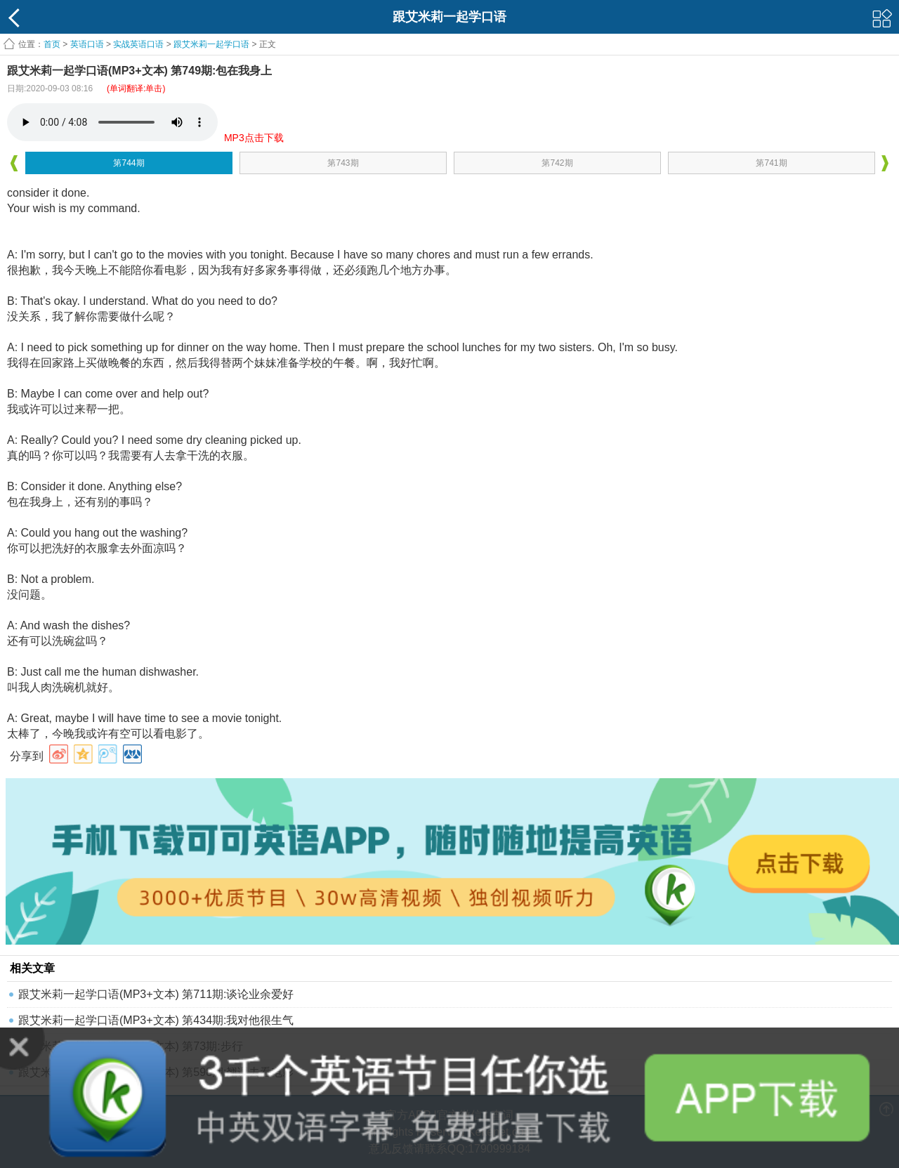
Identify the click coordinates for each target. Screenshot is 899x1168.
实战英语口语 (138, 44)
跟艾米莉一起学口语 (211, 44)
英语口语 (87, 44)
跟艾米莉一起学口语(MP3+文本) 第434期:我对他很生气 (156, 1020)
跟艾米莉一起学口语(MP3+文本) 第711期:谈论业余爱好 (156, 994)
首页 (52, 44)
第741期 (771, 163)
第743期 (342, 163)
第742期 (557, 163)
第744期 (128, 163)
